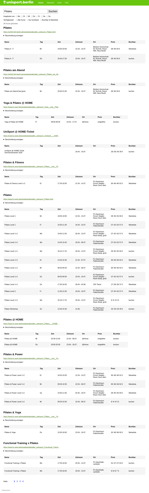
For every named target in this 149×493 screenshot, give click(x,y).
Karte (59, 3)
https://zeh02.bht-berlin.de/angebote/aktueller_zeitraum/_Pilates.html (29, 32)
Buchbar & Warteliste (49, 20)
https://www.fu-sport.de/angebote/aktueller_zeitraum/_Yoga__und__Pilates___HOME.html (32, 107)
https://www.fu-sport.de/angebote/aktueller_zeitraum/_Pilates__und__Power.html (32, 358)
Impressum (6, 490)
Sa (43, 16)
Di (23, 16)
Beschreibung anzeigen (14, 35)
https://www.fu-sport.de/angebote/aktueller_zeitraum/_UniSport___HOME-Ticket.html (32, 136)
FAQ (66, 3)
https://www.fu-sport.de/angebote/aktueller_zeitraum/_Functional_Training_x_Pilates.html (32, 447)
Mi (28, 16)
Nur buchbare (33, 20)
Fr (38, 16)
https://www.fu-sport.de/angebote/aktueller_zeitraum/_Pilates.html (28, 199)
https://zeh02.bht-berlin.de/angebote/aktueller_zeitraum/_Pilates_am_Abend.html (32, 74)
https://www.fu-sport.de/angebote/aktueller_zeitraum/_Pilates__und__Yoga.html (32, 416)
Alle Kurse (20, 20)
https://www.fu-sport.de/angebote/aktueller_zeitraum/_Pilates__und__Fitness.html (32, 166)
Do (33, 16)
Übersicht (50, 3)
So (49, 16)
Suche (40, 3)
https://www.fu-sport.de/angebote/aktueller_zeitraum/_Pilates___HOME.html (32, 324)
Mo (18, 16)
